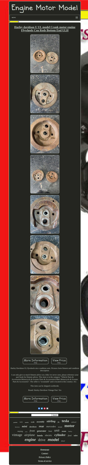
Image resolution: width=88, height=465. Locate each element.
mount (60, 427)
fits (58, 422)
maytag (20, 431)
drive (41, 440)
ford (69, 435)
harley (70, 431)
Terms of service (45, 461)
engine (30, 439)
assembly (40, 422)
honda (40, 435)
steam (64, 431)
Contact (44, 453)
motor (69, 426)
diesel (63, 441)
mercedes (51, 426)
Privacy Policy (45, 457)
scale (32, 422)
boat (50, 431)
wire (76, 435)
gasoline (15, 422)
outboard (73, 422)
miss (26, 431)
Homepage (44, 449)
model (53, 440)
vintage (17, 435)
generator (41, 431)
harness (17, 427)
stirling (51, 421)
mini (24, 426)
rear (41, 426)
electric (48, 435)
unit (56, 430)
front (32, 430)
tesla (65, 421)
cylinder (60, 435)
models (27, 422)
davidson (33, 427)
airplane (29, 435)
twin (21, 422)
